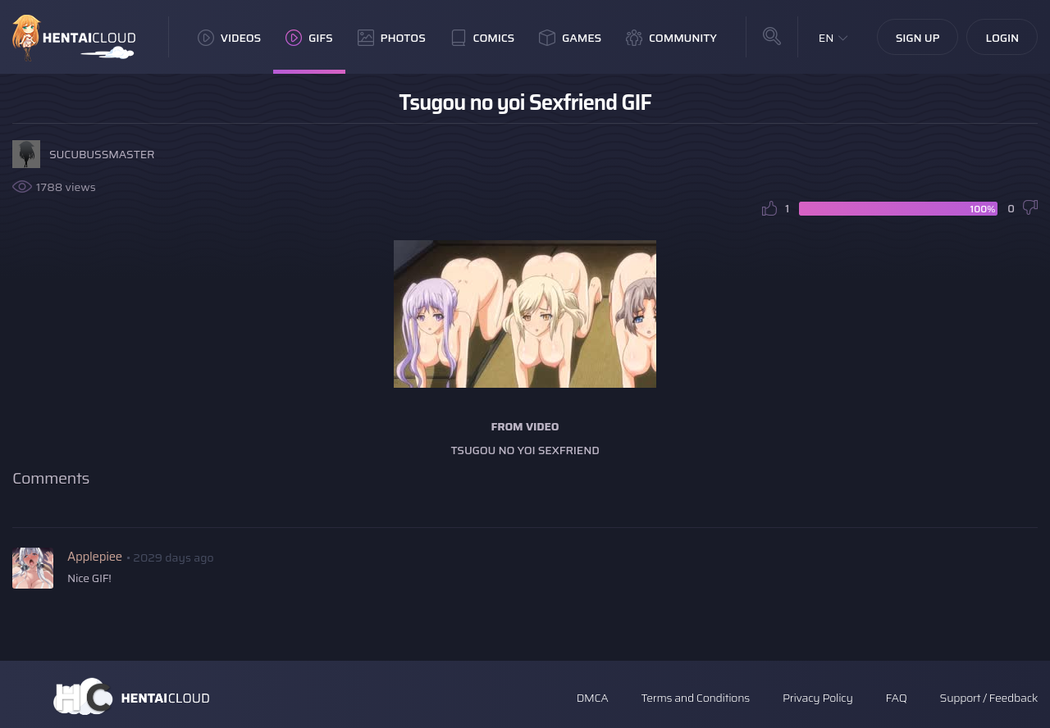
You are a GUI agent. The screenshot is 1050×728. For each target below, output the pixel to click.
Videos (229, 38)
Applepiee (94, 556)
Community (671, 38)
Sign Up (918, 38)
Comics (482, 38)
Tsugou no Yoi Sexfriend (524, 450)
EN (826, 38)
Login (1002, 38)
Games (570, 38)
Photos (392, 38)
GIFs (309, 38)
